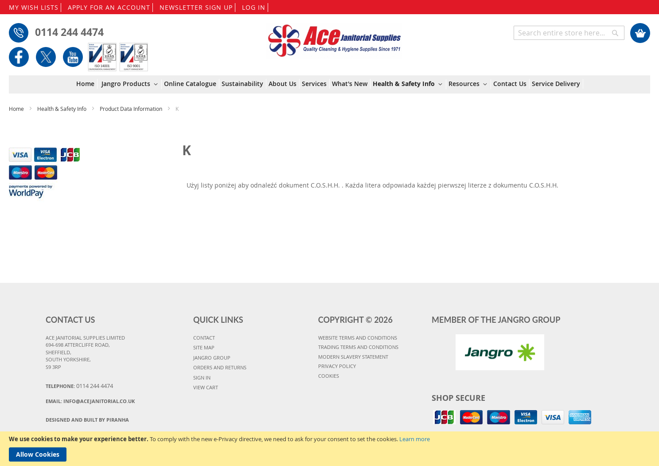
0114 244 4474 (69, 32)
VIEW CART (205, 387)
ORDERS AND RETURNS (219, 367)
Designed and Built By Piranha (87, 419)
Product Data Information (132, 108)
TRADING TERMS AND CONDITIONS (358, 347)
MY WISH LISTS (33, 7)
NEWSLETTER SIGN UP (196, 7)
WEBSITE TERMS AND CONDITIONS (357, 337)
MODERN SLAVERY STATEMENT (353, 356)
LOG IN (253, 7)
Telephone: (79, 386)
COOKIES (328, 375)
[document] (329, 449)
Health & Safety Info (62, 108)
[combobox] (569, 33)
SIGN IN (202, 377)
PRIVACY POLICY (337, 366)
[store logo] (334, 36)
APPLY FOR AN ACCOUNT (109, 7)
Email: (90, 401)
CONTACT (204, 337)
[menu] (330, 84)
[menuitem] (86, 84)
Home (17, 108)
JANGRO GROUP (211, 357)
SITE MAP (203, 347)
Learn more (414, 439)
